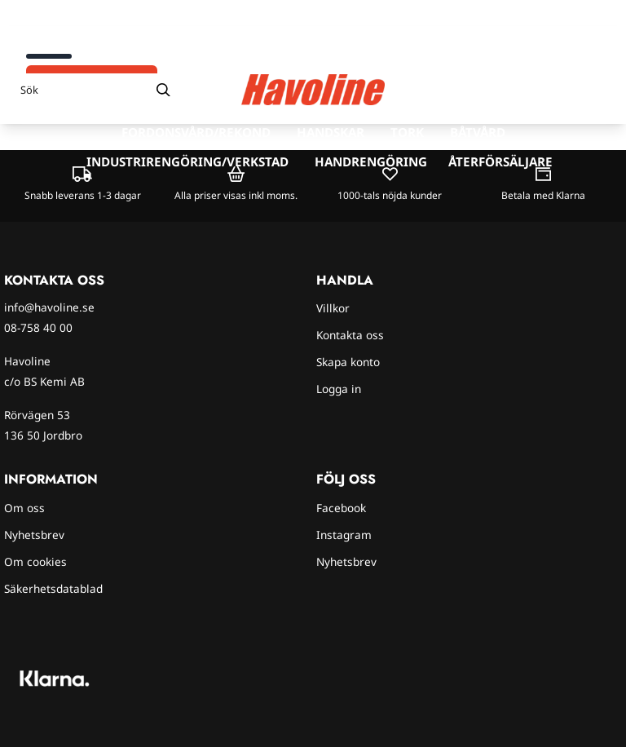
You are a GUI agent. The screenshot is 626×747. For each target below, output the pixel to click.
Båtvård (477, 132)
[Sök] (95, 89)
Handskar (330, 132)
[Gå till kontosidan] (567, 89)
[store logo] (313, 90)
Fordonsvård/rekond (196, 132)
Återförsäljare (500, 161)
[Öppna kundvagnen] (597, 89)
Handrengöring (371, 161)
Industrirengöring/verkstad (187, 161)
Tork (407, 132)
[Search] (163, 89)
